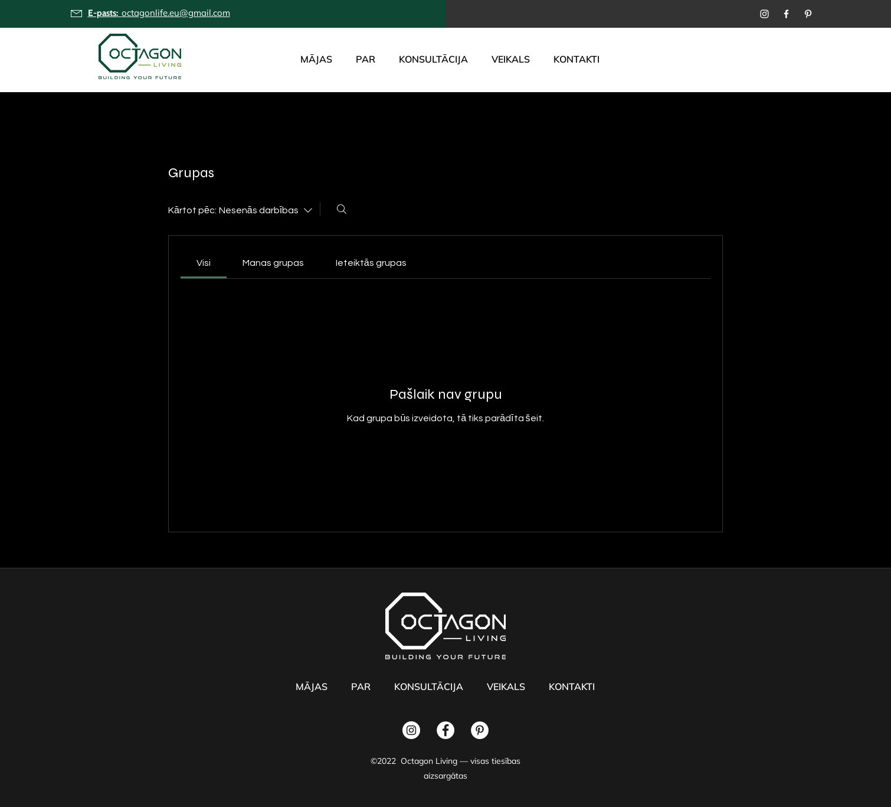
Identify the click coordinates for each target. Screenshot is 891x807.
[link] (203, 263)
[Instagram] (764, 13)
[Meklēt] (342, 209)
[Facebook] (786, 13)
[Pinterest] (808, 13)
